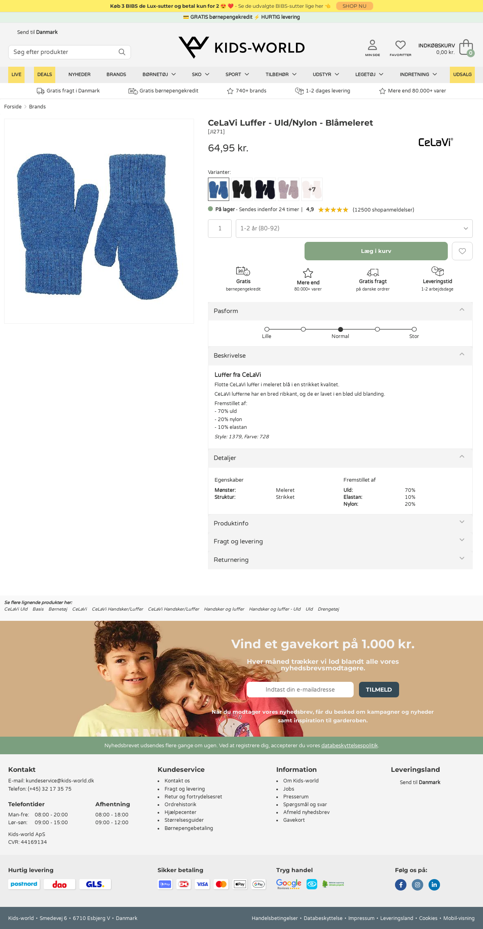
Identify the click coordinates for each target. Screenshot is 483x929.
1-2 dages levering (322, 91)
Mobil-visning (459, 918)
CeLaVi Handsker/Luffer (117, 609)
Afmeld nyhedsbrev (306, 812)
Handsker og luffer (224, 609)
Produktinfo (231, 523)
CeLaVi (79, 609)
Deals (44, 74)
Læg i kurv (376, 251)
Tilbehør (281, 74)
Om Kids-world (301, 781)
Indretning (418, 74)
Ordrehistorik (180, 804)
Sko (201, 74)
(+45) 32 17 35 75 (50, 789)
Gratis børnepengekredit (164, 91)
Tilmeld (379, 689)
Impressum (361, 918)
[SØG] (122, 52)
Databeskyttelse (323, 918)
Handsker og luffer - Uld (274, 609)
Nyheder (79, 74)
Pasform (226, 311)
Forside (13, 107)
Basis (37, 609)
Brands (116, 74)
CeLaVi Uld (15, 609)
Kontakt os (177, 781)
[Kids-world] (241, 48)
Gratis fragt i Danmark (68, 91)
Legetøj (369, 74)
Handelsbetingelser (275, 918)
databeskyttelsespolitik (349, 745)
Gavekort (294, 820)
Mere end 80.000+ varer (412, 91)
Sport (237, 74)
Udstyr (326, 74)
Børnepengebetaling (189, 828)
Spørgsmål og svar (305, 804)
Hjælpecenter (180, 812)
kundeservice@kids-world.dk (60, 781)
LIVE (16, 74)
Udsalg (462, 74)
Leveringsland (396, 918)
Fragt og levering (238, 541)
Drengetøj (328, 609)
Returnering (231, 560)
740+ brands (246, 91)
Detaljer (225, 458)
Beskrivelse (230, 355)
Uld (309, 609)
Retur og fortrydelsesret (193, 797)
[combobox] (354, 228)
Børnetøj (159, 74)
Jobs (288, 789)
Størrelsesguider (184, 820)
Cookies (428, 918)
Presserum (296, 797)
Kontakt (22, 769)
